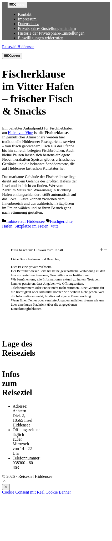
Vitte (54, 226)
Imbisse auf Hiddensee (25, 221)
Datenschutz (28, 23)
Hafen (7, 226)
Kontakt (25, 14)
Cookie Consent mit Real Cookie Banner (36, 492)
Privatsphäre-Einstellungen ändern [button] (47, 28)
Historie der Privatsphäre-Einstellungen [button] (51, 33)
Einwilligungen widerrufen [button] (40, 38)
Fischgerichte (61, 221)
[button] (59, 250)
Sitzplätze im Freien (31, 226)
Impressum (27, 19)
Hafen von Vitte (20, 133)
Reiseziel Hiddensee (18, 47)
